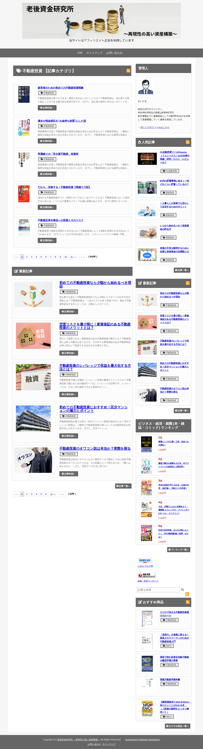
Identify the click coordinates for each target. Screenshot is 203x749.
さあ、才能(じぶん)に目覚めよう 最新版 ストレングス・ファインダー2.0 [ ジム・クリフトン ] (173, 509)
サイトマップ (94, 52)
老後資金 (168, 193)
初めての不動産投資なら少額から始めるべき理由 (95, 284)
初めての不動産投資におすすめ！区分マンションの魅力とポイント (93, 409)
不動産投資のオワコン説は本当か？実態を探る (95, 448)
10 (65, 257)
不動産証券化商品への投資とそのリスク (60, 220)
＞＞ (83, 257)
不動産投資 (47, 93)
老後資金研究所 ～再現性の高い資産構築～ (78, 739)
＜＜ (16, 257)
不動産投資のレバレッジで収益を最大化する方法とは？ (95, 367)
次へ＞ (73, 257)
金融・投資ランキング (148, 581)
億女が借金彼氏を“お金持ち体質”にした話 (62, 120)
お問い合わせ (114, 52)
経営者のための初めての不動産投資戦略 (60, 87)
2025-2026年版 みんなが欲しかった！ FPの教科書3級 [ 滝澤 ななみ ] (173, 533)
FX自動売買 (170, 171)
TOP (80, 52)
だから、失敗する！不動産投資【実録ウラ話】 (64, 187)
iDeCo (167, 646)
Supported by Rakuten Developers (142, 739)
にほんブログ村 (145, 566)
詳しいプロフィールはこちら (155, 127)
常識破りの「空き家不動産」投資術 (58, 153)
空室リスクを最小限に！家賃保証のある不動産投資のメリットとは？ (95, 326)
